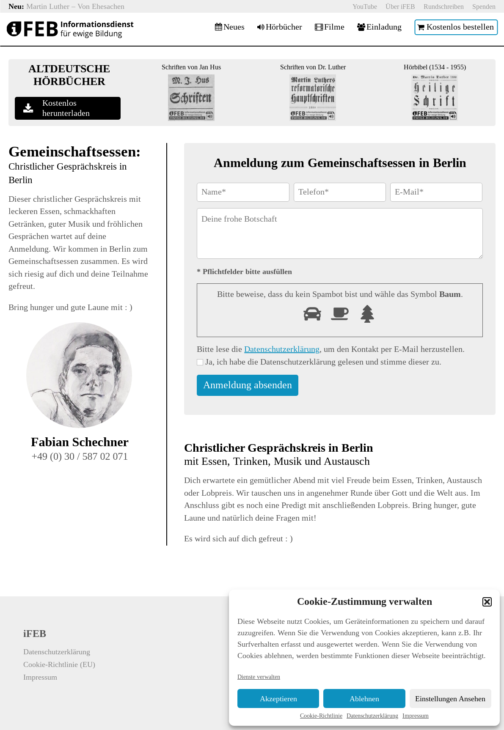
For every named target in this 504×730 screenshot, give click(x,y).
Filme (334, 27)
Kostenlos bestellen (460, 27)
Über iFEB (400, 7)
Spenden (484, 7)
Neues (234, 27)
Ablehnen (364, 698)
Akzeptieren (278, 698)
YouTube (365, 7)
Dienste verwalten (258, 676)
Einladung (384, 27)
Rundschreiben (444, 7)
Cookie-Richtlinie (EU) (59, 664)
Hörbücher (284, 27)
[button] (487, 602)
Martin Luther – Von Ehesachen (75, 6)
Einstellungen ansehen (450, 698)
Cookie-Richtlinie (321, 715)
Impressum (415, 715)
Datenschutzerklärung (372, 715)
